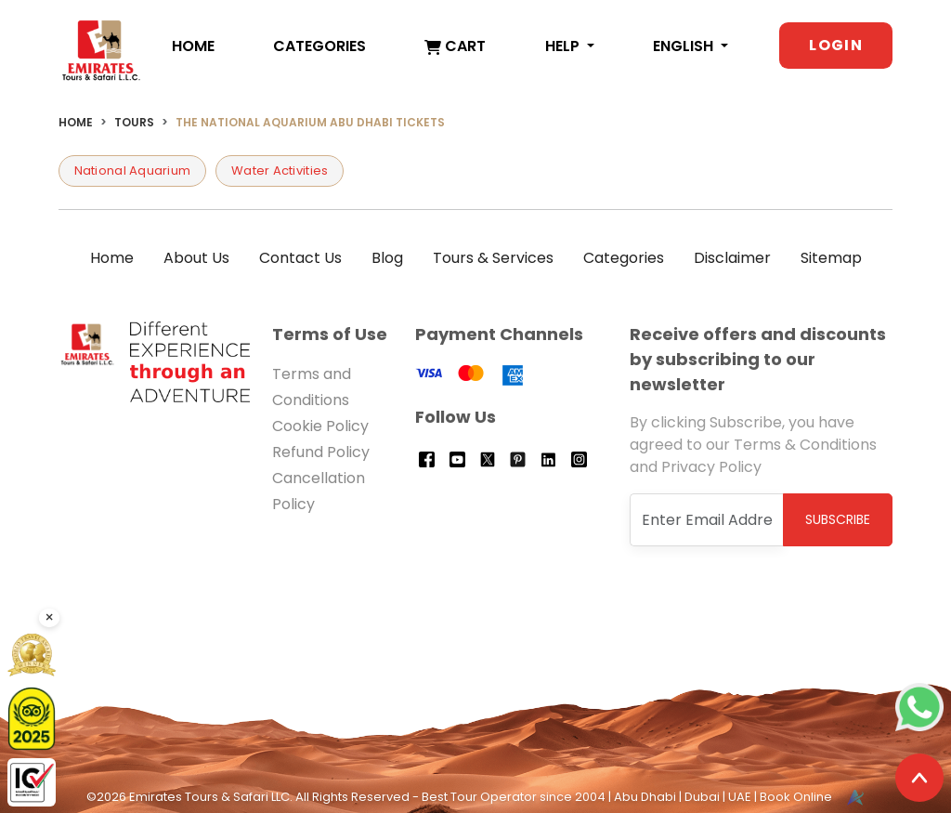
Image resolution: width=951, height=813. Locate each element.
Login (836, 45)
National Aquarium (132, 170)
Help (564, 46)
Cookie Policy (320, 426)
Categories (319, 46)
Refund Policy (321, 452)
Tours (134, 122)
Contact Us (300, 258)
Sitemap (831, 258)
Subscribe (837, 519)
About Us (196, 258)
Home (193, 46)
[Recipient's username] (707, 519)
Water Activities (279, 170)
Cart (455, 46)
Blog (387, 258)
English (685, 46)
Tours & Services (493, 258)
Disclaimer (732, 258)
